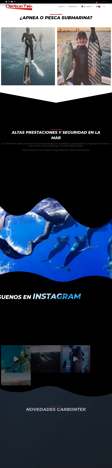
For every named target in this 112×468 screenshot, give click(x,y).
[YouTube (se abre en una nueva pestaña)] (11, 2)
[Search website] (104, 6)
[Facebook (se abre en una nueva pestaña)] (7, 2)
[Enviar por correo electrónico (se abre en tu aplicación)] (14, 2)
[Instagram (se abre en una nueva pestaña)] (9, 2)
